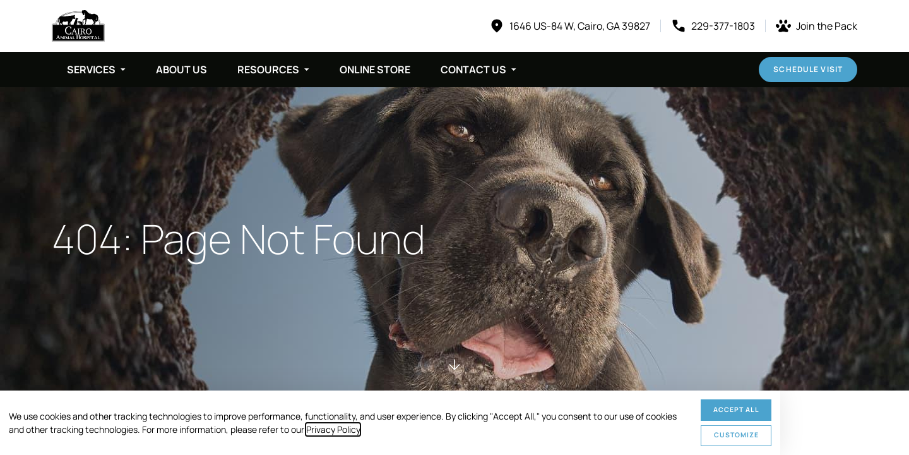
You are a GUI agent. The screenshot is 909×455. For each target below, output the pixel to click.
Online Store (375, 69)
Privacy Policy (333, 429)
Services (91, 69)
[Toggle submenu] (123, 69)
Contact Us (473, 69)
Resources (268, 69)
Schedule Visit (808, 69)
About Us (181, 69)
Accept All (736, 409)
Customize (736, 434)
